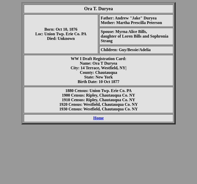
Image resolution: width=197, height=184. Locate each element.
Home (98, 118)
